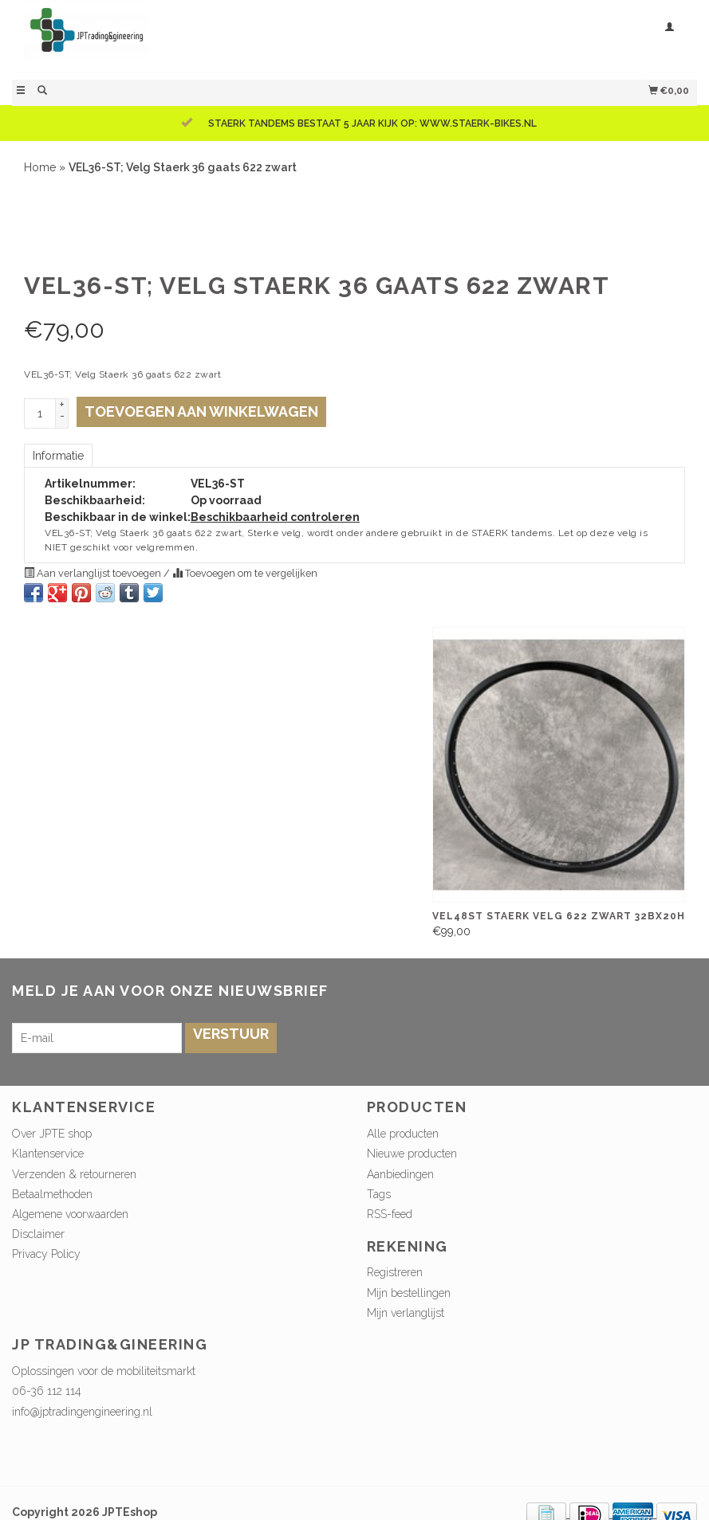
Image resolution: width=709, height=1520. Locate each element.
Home (40, 167)
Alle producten (403, 1133)
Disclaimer (38, 1234)
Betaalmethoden (52, 1194)
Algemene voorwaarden (70, 1214)
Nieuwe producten (412, 1153)
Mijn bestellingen (409, 1293)
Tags (379, 1194)
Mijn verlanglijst (405, 1312)
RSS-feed (389, 1214)
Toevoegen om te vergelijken (244, 573)
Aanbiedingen (400, 1174)
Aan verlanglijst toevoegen (93, 573)
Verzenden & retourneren (74, 1174)
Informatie (58, 455)
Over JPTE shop (52, 1133)
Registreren (395, 1272)
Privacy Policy (46, 1254)
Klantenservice (48, 1153)
